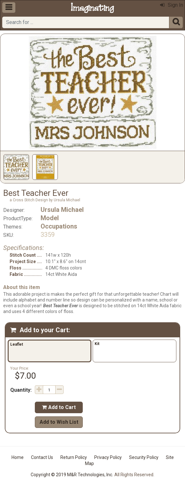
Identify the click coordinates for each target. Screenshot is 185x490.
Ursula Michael (62, 209)
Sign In (171, 5)
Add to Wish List (59, 422)
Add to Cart (59, 407)
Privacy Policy (108, 457)
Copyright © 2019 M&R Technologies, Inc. (72, 474)
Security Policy (143, 457)
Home (18, 457)
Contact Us (42, 457)
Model (50, 218)
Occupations (59, 226)
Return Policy (73, 457)
